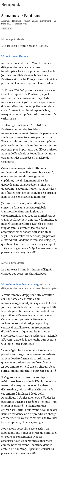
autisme (7, 28)
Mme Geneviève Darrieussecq (19, 284)
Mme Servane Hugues (14, 56)
